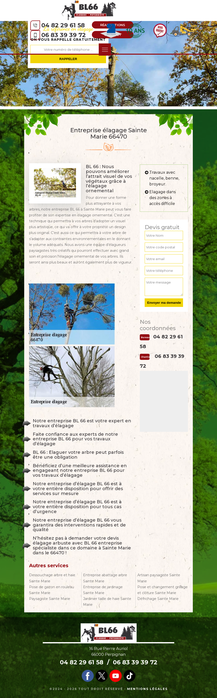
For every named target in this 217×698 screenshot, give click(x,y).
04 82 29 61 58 (63, 25)
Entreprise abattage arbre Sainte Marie (105, 578)
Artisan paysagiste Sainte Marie (158, 578)
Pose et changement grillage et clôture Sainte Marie (162, 590)
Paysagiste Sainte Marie (49, 599)
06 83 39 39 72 (63, 35)
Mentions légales (147, 689)
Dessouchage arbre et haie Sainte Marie (52, 578)
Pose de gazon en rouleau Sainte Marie (51, 590)
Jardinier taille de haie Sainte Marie (107, 602)
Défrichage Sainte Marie (158, 599)
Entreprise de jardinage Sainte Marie (103, 590)
